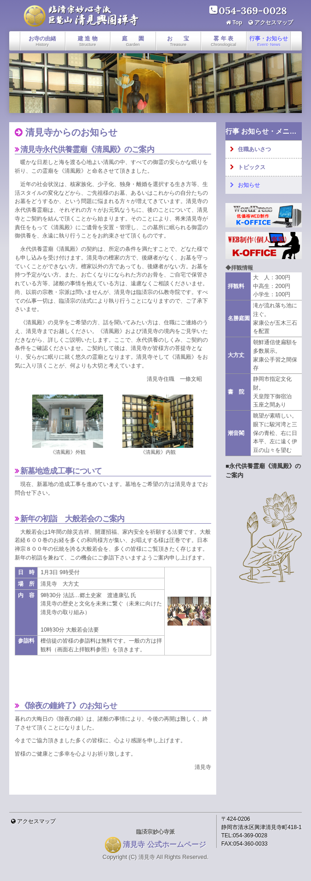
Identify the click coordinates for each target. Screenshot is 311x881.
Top (237, 22)
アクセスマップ (273, 22)
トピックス (251, 167)
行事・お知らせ (268, 41)
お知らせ (249, 185)
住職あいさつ (254, 149)
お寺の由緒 (42, 41)
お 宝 (178, 41)
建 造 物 (88, 41)
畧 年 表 (223, 41)
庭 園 (133, 41)
